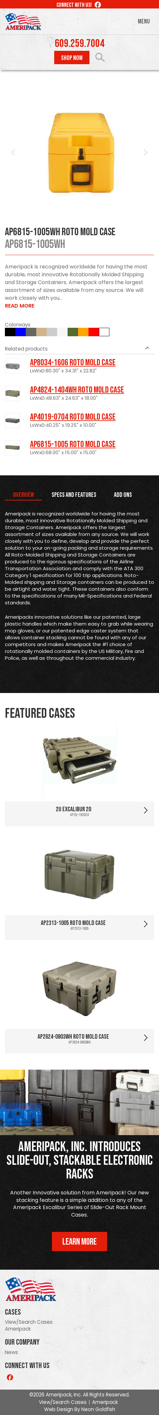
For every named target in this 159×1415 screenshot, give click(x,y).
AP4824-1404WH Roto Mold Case (77, 390)
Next (145, 152)
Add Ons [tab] (123, 495)
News (11, 1352)
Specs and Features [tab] (74, 495)
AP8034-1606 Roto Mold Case (73, 362)
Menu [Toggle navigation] (144, 21)
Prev (13, 152)
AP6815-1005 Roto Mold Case (73, 444)
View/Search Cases (29, 1322)
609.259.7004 (79, 43)
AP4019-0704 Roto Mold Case (73, 417)
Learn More (79, 1241)
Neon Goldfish (98, 1409)
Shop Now (72, 58)
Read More (19, 306)
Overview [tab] (23, 495)
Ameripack (18, 1328)
